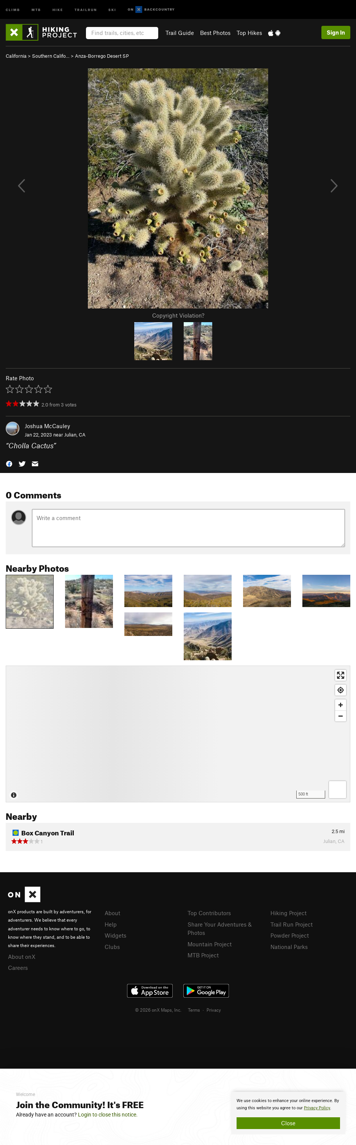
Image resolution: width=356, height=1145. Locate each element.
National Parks (289, 946)
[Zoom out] (340, 715)
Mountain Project (210, 944)
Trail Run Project (291, 924)
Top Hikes (249, 32)
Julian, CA (75, 435)
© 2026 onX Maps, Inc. (158, 1009)
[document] (288, 1113)
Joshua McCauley (47, 425)
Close (288, 1123)
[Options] (337, 789)
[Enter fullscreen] (340, 675)
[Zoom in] (340, 704)
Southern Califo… (51, 56)
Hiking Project (288, 912)
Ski (112, 9)
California (16, 56)
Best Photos (215, 32)
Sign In (336, 32)
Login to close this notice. (108, 1115)
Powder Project (289, 935)
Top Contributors (209, 912)
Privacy (214, 1009)
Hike (57, 9)
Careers (18, 967)
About (112, 912)
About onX (21, 956)
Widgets (115, 935)
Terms (194, 1009)
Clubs (112, 946)
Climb (13, 9)
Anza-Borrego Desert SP (102, 56)
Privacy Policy (317, 1107)
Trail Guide (179, 32)
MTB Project (203, 955)
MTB (36, 9)
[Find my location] (340, 690)
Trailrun (86, 9)
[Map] (178, 734)
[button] (9, 463)
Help (111, 924)
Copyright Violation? (178, 315)
